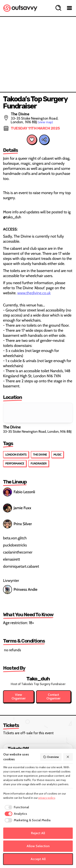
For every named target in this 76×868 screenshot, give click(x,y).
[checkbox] (16, 807)
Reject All (38, 833)
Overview (51, 757)
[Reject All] (68, 757)
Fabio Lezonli (19, 492)
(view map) (45, 122)
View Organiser (19, 696)
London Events (16, 454)
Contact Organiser (53, 696)
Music (58, 454)
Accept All (38, 859)
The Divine (40, 454)
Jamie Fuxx (17, 508)
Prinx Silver (17, 524)
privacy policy (46, 798)
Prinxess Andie (20, 589)
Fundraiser (39, 463)
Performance (14, 463)
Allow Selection (38, 846)
